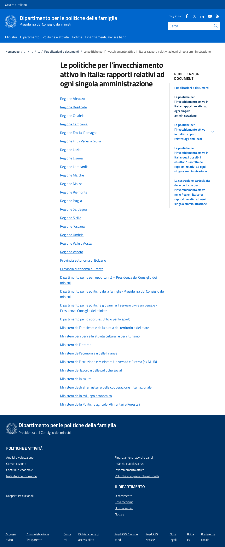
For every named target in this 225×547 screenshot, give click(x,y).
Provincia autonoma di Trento (81, 268)
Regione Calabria (72, 115)
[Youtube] (208, 16)
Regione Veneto (71, 251)
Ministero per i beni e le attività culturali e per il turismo (100, 336)
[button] (195, 87)
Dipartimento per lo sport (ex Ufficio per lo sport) (95, 319)
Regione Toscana (72, 226)
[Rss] (216, 16)
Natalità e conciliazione (21, 476)
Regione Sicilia (70, 217)
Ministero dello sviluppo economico (86, 395)
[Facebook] (185, 16)
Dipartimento (123, 495)
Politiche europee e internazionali (137, 476)
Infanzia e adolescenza (129, 463)
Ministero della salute (75, 378)
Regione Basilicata (73, 107)
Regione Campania (74, 124)
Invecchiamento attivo (129, 469)
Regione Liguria (71, 158)
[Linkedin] (201, 16)
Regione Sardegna (73, 209)
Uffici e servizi (124, 508)
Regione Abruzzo (72, 98)
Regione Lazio (70, 149)
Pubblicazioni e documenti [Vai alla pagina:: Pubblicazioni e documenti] (61, 51)
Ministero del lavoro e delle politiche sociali (91, 370)
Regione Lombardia (74, 166)
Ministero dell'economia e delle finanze (88, 353)
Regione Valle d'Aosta (76, 243)
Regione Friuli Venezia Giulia (80, 141)
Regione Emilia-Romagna (78, 132)
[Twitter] (193, 16)
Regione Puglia (71, 200)
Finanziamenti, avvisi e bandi (134, 457)
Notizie (119, 514)
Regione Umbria (72, 234)
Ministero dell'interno (75, 344)
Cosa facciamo (124, 502)
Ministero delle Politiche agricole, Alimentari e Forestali (100, 404)
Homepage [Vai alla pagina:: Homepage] (12, 51)
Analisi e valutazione (19, 457)
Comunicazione (16, 463)
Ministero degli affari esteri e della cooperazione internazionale (106, 387)
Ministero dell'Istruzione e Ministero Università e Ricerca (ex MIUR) (108, 361)
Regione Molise (71, 183)
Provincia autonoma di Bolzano (83, 260)
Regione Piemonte (74, 192)
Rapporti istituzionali (20, 495)
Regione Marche (72, 175)
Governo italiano (16, 4)
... (25, 51)
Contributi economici (19, 469)
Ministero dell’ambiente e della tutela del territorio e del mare (104, 327)
